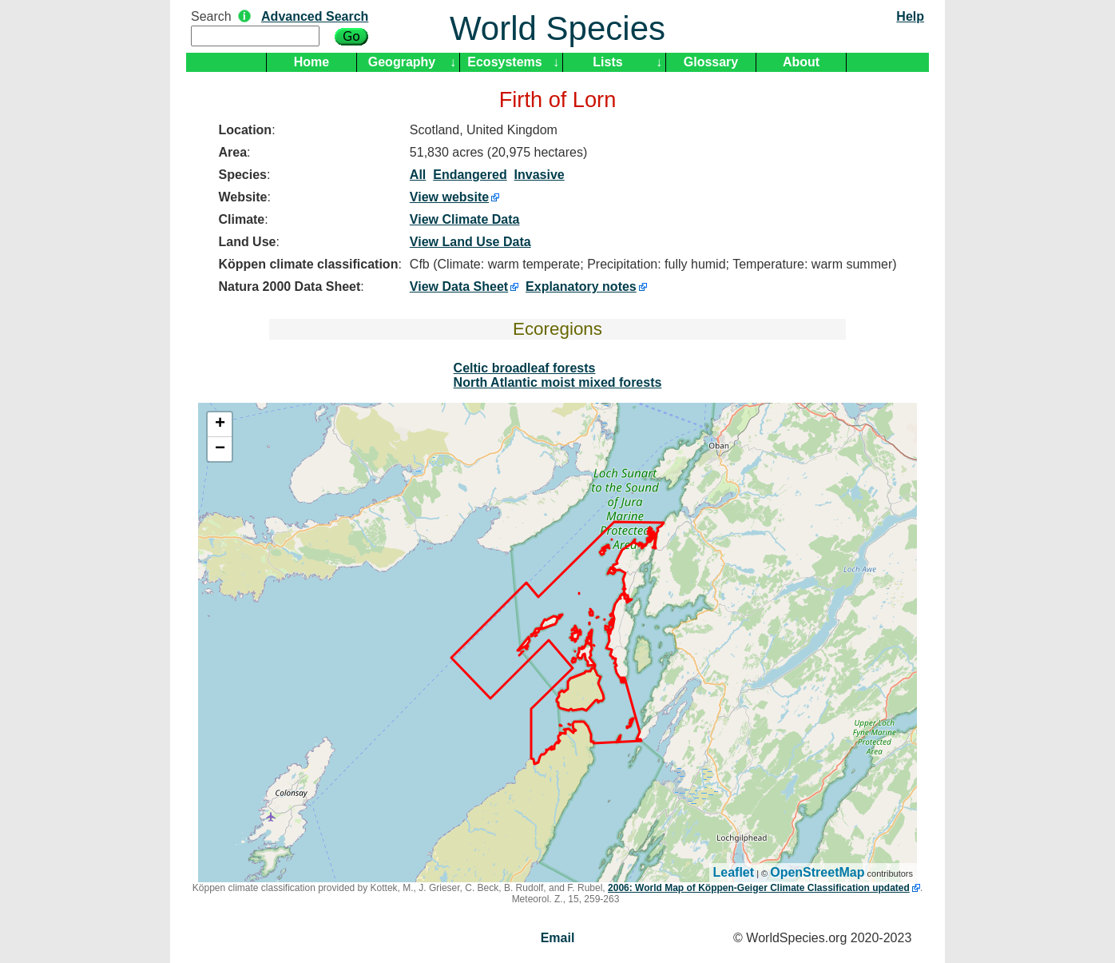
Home (311, 62)
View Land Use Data (470, 242)
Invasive (539, 174)
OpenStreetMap (817, 872)
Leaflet (734, 872)
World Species (557, 28)
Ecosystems (504, 62)
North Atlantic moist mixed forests (558, 382)
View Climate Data (465, 219)
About (801, 62)
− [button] (220, 449)
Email (558, 938)
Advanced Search (314, 16)
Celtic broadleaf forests (525, 368)
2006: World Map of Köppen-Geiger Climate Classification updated (759, 887)
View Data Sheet (459, 286)
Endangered (469, 174)
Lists (607, 62)
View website (449, 197)
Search (211, 16)
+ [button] (220, 424)
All (418, 174)
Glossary (711, 62)
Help (910, 16)
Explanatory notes (581, 286)
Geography (401, 62)
